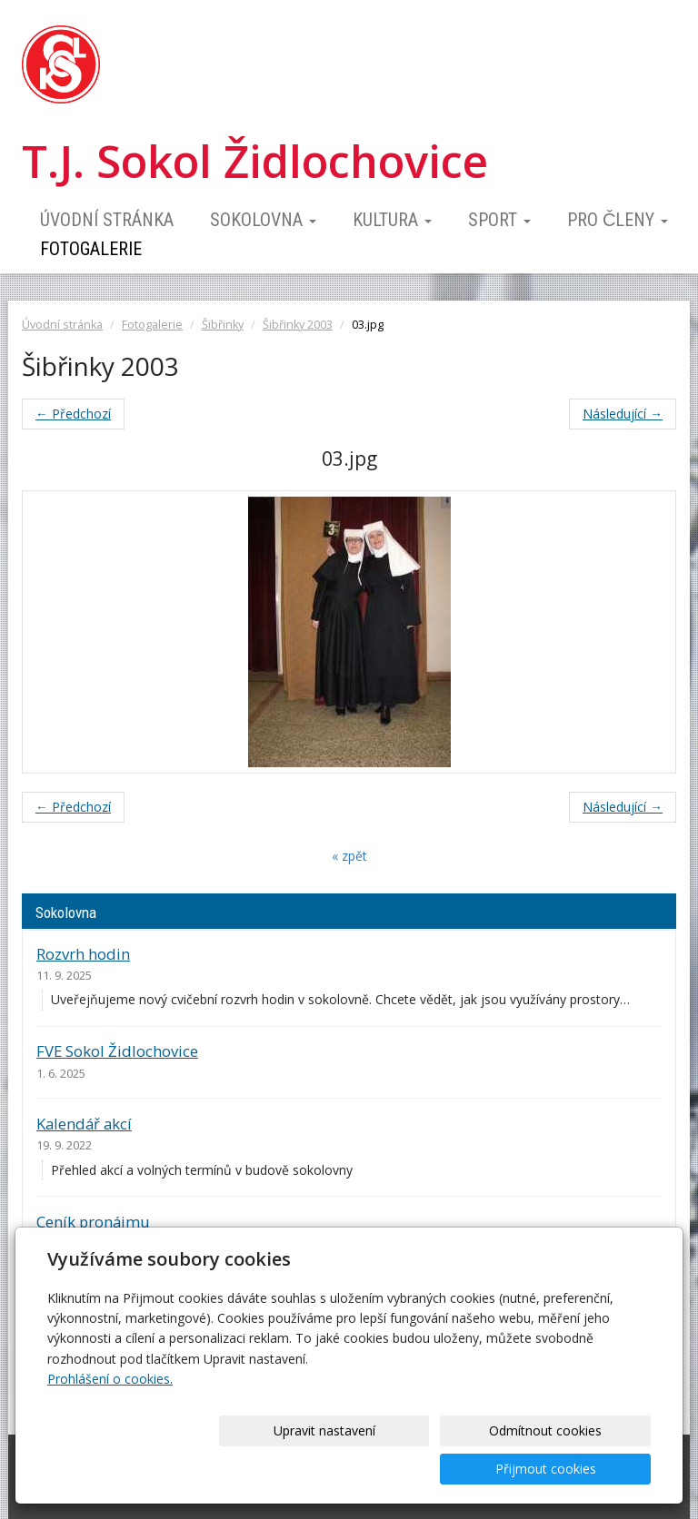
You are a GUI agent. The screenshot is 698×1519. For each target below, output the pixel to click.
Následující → (623, 413)
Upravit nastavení (281, 1468)
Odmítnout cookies (430, 1468)
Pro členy (617, 220)
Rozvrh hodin (83, 953)
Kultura (392, 220)
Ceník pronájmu (93, 1221)
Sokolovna (263, 220)
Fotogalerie (91, 249)
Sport (499, 220)
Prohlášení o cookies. (110, 1416)
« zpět (349, 855)
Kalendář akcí (84, 1123)
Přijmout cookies (581, 1468)
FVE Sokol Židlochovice (117, 1051)
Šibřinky (223, 324)
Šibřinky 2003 (298, 324)
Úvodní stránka (107, 220)
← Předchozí (73, 413)
